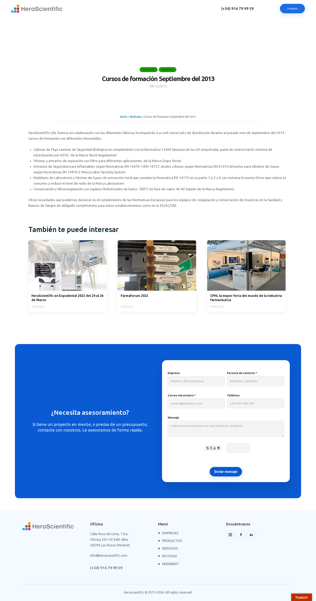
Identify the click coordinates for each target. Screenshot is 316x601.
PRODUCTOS (172, 541)
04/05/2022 (216, 306)
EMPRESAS (170, 533)
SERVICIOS (170, 548)
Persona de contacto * (255, 378)
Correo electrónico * (196, 401)
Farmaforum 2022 (134, 295)
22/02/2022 (127, 306)
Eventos (167, 70)
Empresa (196, 378)
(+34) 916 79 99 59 (237, 8)
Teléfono (255, 401)
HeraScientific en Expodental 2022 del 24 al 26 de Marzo (67, 298)
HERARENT (170, 564)
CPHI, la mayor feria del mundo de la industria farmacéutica (246, 298)
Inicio (123, 116)
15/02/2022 (38, 306)
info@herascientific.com (108, 555)
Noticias (148, 70)
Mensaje (226, 428)
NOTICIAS (169, 556)
